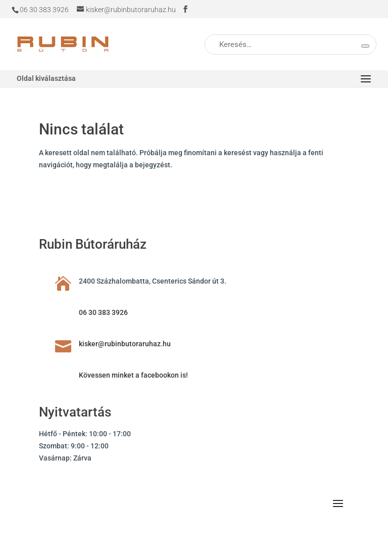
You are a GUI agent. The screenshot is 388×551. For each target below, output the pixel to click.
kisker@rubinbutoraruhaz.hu (125, 344)
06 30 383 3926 (103, 312)
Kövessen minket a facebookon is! (133, 375)
